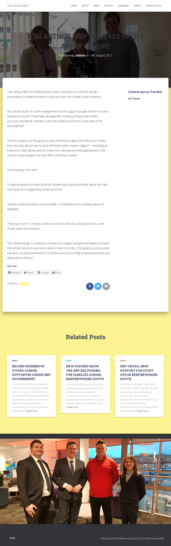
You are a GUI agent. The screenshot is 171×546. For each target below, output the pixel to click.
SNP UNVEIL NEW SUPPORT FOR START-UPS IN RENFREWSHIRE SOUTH (139, 372)
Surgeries (123, 6)
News (96, 6)
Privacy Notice (153, 6)
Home (74, 6)
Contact (108, 6)
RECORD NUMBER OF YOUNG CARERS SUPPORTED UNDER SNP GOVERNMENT (31, 372)
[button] (5, 481)
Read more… (32, 411)
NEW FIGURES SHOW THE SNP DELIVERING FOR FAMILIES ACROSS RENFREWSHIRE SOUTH (85, 372)
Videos (137, 6)
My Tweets (134, 98)
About (85, 6)
